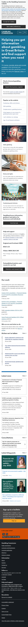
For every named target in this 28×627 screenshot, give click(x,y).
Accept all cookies (8, 22)
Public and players (6, 545)
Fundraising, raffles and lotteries (11, 103)
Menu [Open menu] (20, 32)
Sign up (14, 521)
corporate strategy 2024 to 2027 (14, 310)
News (3, 560)
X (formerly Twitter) (7, 575)
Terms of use (5, 611)
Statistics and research (15, 501)
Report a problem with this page (11, 537)
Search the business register (14, 87)
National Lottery (19, 71)
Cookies (4, 608)
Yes (4, 534)
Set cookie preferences (14, 27)
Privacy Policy (5, 605)
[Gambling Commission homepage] (7, 33)
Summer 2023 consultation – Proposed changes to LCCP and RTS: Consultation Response (12, 303)
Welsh (3, 618)
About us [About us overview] (4, 553)
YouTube (4, 579)
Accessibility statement (8, 602)
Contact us (4, 565)
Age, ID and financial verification (11, 120)
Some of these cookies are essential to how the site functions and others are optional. (14, 9)
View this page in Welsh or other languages (13, 621)
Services (4, 567)
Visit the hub (17, 223)
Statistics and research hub (15, 269)
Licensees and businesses (8, 548)
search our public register (16, 92)
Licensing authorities (7, 550)
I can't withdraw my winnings (10, 117)
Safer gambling (7, 106)
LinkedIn (4, 577)
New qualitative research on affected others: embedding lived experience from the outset (13, 496)
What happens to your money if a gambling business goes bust (11, 113)
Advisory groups (6, 555)
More (24, 333)
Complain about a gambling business (12, 109)
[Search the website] (25, 32)
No (7, 534)
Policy (10, 475)
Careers (4, 563)
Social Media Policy (7, 614)
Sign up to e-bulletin (7, 597)
